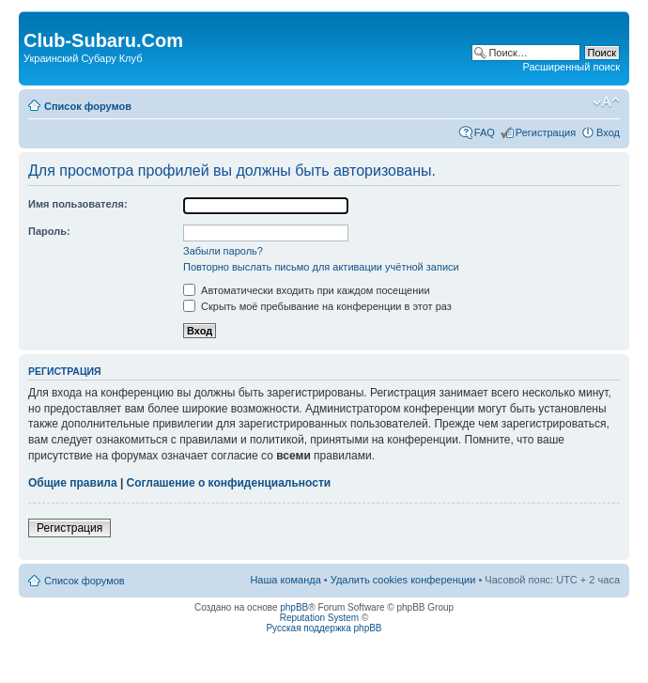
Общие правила (72, 482)
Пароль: (49, 231)
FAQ (484, 132)
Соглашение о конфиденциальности (229, 482)
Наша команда (285, 579)
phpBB (294, 607)
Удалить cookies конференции (403, 579)
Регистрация (546, 132)
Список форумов (87, 106)
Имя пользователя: (78, 204)
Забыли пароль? (223, 250)
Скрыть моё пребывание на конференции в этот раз (317, 306)
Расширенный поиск (571, 66)
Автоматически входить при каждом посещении (306, 290)
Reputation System (320, 618)
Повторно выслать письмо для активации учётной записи (321, 266)
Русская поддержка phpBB (323, 628)
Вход (608, 132)
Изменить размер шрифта (606, 102)
